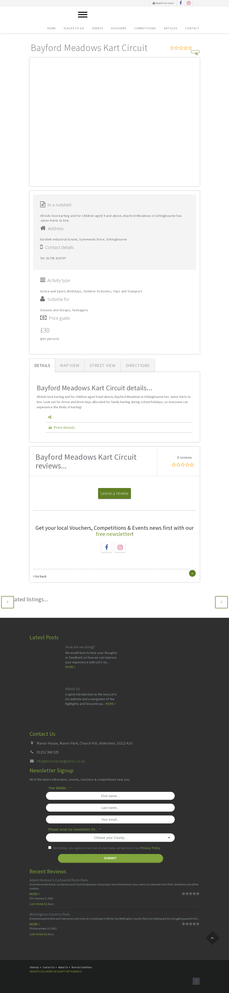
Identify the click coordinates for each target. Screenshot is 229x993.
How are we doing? (80, 646)
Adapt (61, 971)
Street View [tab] (103, 365)
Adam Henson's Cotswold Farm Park (59, 880)
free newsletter (114, 534)
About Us (72, 688)
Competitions (145, 28)
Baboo (77, 971)
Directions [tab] (138, 365)
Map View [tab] (69, 365)
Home (51, 28)
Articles (170, 28)
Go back (40, 576)
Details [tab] (42, 365)
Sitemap (34, 967)
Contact (192, 28)
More (70, 667)
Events (97, 28)
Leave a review (114, 493)
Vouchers (118, 28)
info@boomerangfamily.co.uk (61, 761)
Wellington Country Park (50, 914)
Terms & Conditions (81, 967)
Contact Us (49, 967)
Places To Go (74, 28)
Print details (61, 427)
